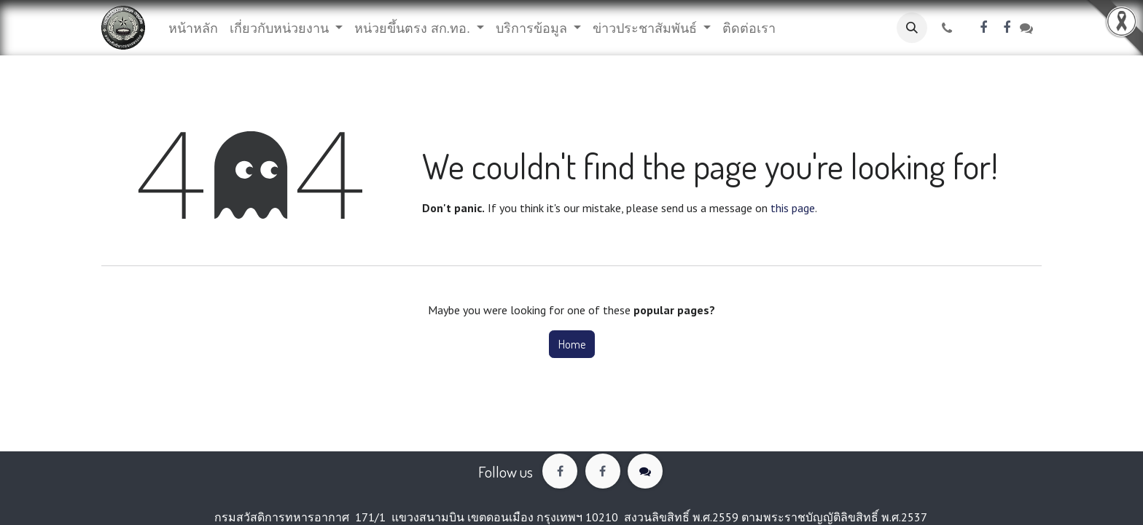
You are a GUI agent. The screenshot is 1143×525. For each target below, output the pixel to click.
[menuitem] (193, 28)
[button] (912, 27)
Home (571, 344)
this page (793, 208)
